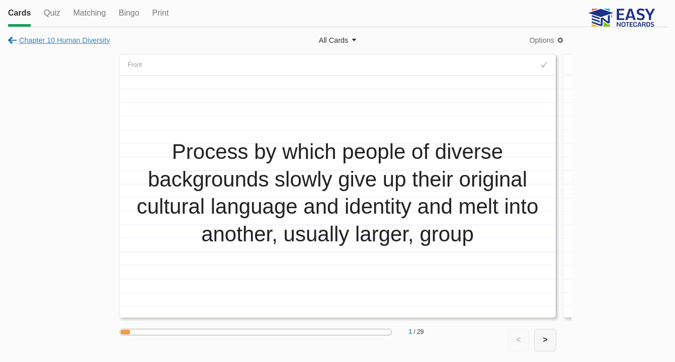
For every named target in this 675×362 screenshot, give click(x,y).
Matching (89, 13)
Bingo (129, 13)
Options (541, 40)
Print (160, 13)
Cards (19, 13)
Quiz (52, 13)
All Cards (333, 40)
